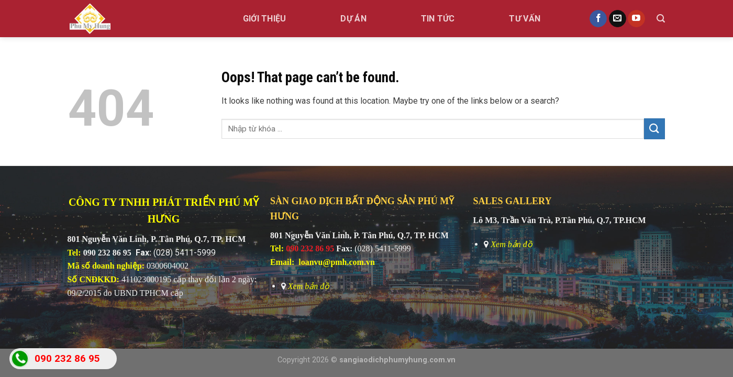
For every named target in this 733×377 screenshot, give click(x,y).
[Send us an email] (617, 19)
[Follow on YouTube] (636, 19)
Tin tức (438, 19)
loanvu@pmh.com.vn (336, 262)
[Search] (661, 18)
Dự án (353, 19)
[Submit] (654, 128)
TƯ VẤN (524, 19)
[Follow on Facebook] (598, 19)
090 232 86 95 (107, 252)
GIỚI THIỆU (264, 19)
